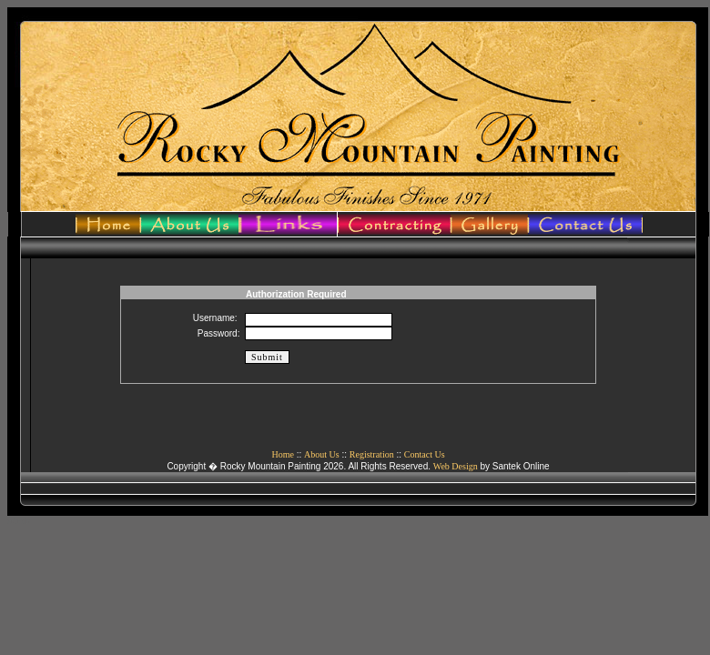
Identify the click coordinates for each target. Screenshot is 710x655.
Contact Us (424, 454)
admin (18, 521)
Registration (372, 454)
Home (282, 454)
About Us (322, 454)
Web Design (455, 466)
